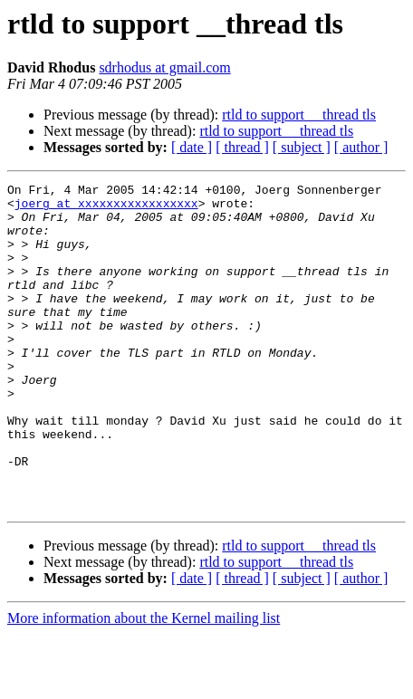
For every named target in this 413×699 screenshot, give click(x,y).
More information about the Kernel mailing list (143, 683)
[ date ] (191, 147)
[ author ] (361, 147)
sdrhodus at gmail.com (164, 67)
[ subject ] (302, 147)
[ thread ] (242, 147)
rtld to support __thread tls (299, 114)
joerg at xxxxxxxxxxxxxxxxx (106, 208)
